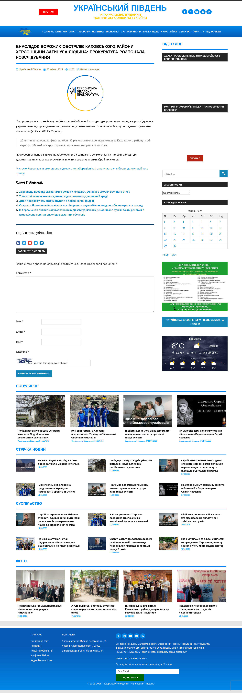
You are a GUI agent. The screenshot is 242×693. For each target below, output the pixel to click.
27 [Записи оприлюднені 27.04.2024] (211, 239)
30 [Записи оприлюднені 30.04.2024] (175, 245)
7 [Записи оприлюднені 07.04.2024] (220, 222)
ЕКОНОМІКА (112, 31)
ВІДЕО (155, 31)
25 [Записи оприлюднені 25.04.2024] (193, 239)
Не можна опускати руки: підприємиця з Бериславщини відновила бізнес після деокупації (59, 542)
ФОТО (164, 31)
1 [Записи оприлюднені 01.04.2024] (164, 222)
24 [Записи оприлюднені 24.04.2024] (183, 239)
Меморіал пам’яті (190, 31)
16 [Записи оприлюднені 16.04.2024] (175, 233)
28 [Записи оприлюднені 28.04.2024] (220, 239)
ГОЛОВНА (48, 31)
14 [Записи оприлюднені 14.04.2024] (220, 227)
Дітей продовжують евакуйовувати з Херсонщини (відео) (56, 200)
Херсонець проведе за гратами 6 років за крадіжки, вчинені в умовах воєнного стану (74, 191)
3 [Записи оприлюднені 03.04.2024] (183, 222)
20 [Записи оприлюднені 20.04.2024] (211, 233)
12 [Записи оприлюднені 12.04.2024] (202, 227)
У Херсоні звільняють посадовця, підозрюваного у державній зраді (63, 196)
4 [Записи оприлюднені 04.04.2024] (192, 222)
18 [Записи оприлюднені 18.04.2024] (193, 233)
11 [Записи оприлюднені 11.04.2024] (193, 227)
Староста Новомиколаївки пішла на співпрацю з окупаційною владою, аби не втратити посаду (81, 205)
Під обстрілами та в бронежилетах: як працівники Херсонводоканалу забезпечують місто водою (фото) (202, 542)
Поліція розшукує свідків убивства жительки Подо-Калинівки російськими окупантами (39, 434)
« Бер (165, 254)
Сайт (19, 342)
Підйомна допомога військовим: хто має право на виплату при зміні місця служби (147, 434)
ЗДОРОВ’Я (84, 31)
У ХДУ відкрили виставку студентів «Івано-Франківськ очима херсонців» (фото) (94, 609)
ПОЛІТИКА (98, 31)
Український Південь (120, 8)
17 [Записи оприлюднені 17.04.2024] (183, 233)
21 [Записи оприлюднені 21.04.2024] (220, 233)
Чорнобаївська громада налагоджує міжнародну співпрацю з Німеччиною (40, 609)
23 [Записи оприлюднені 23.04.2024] (175, 239)
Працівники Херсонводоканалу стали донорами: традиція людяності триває (198, 609)
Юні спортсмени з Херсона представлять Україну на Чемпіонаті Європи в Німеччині (93, 434)
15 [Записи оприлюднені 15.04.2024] (165, 233)
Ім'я (19, 321)
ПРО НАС (195, 158)
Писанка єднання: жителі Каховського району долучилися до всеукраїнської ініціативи (147, 609)
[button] (18, 243)
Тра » (173, 254)
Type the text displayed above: (49, 363)
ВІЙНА (173, 31)
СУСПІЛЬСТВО (129, 31)
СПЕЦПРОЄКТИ (212, 31)
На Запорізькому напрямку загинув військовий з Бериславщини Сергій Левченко (200, 434)
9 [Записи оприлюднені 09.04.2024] (174, 227)
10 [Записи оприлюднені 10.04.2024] (183, 227)
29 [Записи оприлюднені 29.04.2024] (165, 245)
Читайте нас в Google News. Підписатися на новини (195, 321)
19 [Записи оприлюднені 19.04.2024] (202, 233)
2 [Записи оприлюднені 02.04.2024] (174, 222)
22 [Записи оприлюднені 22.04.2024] (165, 239)
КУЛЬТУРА (61, 31)
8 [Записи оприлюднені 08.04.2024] (164, 227)
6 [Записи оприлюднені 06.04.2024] (210, 222)
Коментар (23, 273)
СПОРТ (73, 31)
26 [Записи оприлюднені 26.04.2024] (202, 239)
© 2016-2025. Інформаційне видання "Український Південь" (121, 683)
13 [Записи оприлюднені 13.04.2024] (211, 227)
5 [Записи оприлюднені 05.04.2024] (201, 222)
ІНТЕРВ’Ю (145, 31)
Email (20, 331)
